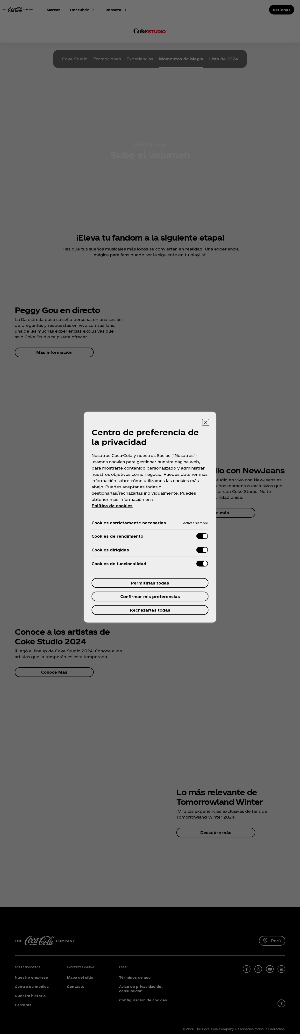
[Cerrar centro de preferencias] (205, 422)
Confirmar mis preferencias (150, 596)
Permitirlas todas (150, 582)
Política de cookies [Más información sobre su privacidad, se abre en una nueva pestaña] (112, 505)
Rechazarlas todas (150, 609)
